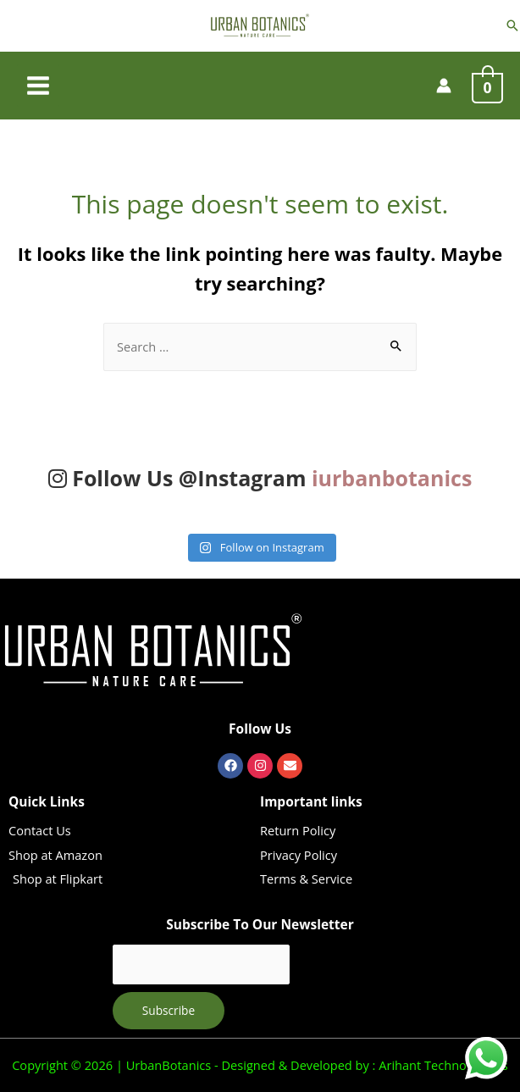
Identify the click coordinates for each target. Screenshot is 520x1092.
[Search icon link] (512, 25)
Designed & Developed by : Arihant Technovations (363, 1064)
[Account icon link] (443, 85)
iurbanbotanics (392, 477)
